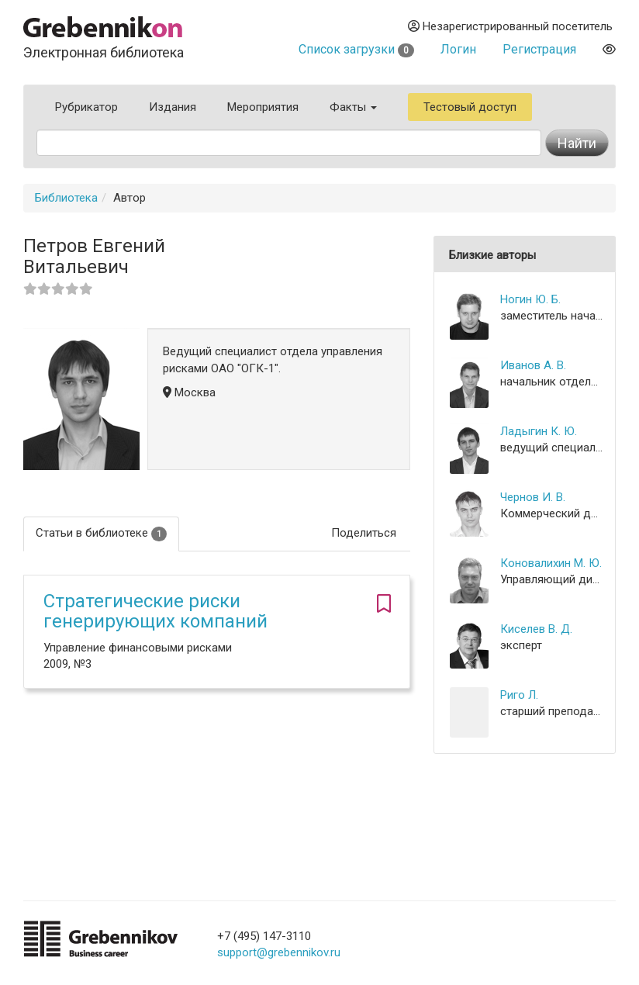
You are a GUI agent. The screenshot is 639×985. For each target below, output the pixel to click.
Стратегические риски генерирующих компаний (155, 611)
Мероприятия (263, 107)
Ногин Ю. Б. (530, 299)
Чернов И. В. (532, 497)
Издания (172, 107)
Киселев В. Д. (536, 629)
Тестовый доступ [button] (469, 107)
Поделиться (363, 533)
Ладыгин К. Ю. (538, 431)
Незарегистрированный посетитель (510, 26)
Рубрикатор (86, 107)
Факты (353, 107)
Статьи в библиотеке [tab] (101, 533)
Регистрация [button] (539, 49)
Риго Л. (519, 695)
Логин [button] (458, 49)
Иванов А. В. (533, 365)
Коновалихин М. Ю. (551, 563)
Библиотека (66, 198)
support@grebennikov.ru (278, 952)
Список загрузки (356, 49)
